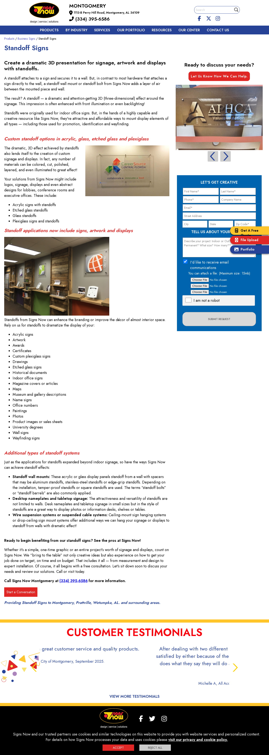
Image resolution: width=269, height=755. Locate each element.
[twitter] (209, 18)
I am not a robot (207, 300)
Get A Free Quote (245, 233)
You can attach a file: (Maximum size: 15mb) (219, 273)
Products (49, 30)
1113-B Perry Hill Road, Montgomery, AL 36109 (107, 12)
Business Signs (26, 39)
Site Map (187, 727)
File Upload (245, 240)
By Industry (76, 30)
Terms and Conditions (164, 727)
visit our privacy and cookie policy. (198, 739)
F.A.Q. (70, 727)
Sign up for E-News (209, 727)
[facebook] (199, 18)
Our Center (189, 30)
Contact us (218, 30)
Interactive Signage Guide (131, 727)
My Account (54, 727)
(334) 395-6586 (89, 19)
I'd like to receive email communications (209, 265)
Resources (162, 30)
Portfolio (243, 250)
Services (102, 30)
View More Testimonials (134, 674)
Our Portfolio (131, 30)
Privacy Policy (103, 727)
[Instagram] (218, 18)
